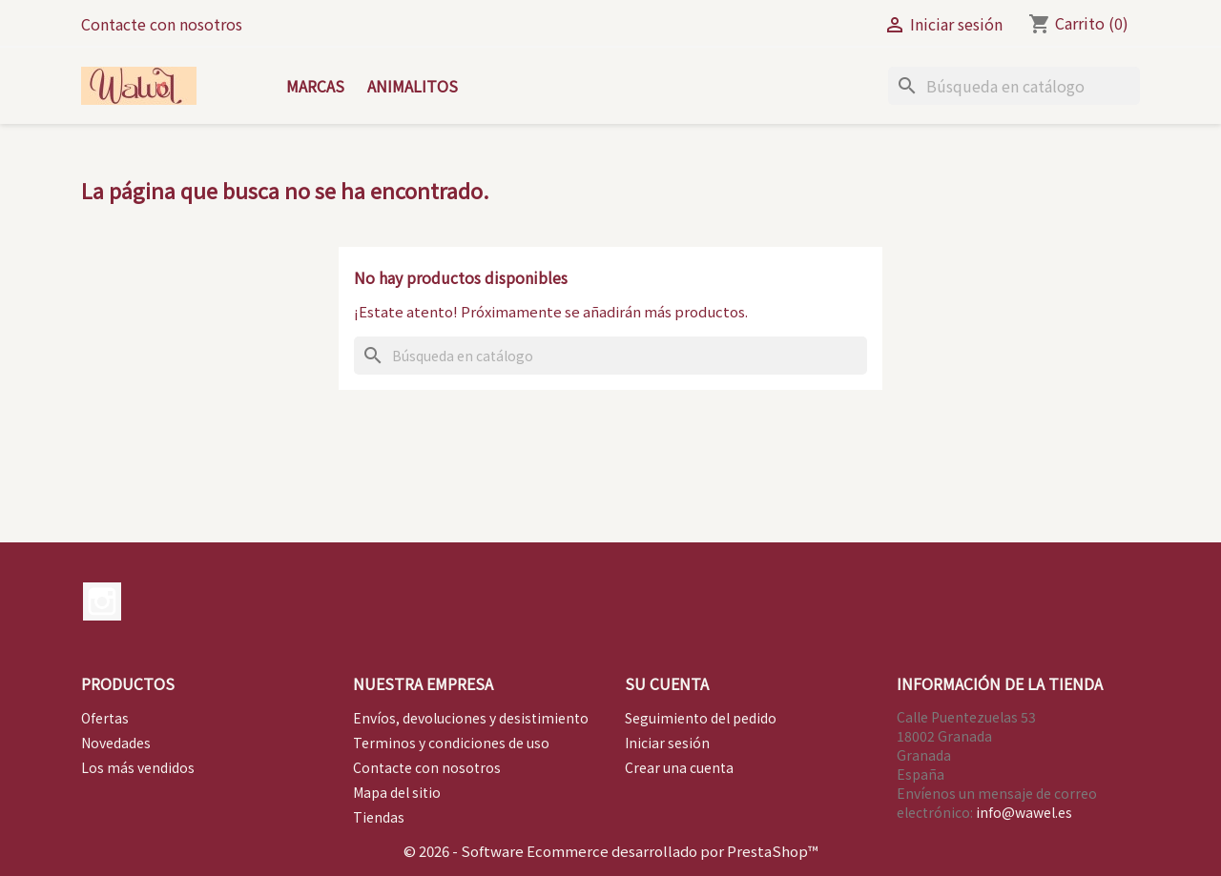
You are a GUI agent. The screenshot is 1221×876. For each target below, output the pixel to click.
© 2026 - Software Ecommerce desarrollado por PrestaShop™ (611, 851)
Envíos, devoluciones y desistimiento (471, 717)
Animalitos (412, 85)
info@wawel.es (1024, 812)
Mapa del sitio (397, 792)
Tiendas (378, 816)
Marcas (315, 85)
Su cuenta (667, 683)
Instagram (102, 601)
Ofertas (105, 717)
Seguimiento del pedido (700, 717)
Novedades (116, 742)
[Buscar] (1014, 86)
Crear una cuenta (679, 767)
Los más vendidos (138, 767)
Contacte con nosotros (161, 23)
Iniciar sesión (667, 742)
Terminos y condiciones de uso (451, 742)
